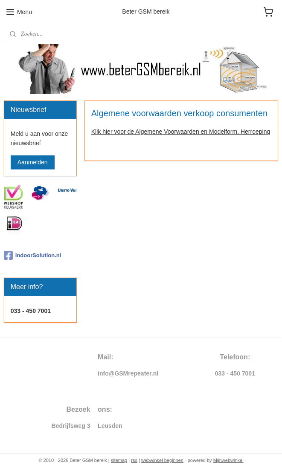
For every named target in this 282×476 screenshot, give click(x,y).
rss (134, 460)
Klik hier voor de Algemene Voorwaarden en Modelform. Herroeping (180, 131)
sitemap (119, 460)
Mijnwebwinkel (228, 460)
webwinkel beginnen (162, 460)
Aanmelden (32, 162)
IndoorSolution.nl (32, 255)
